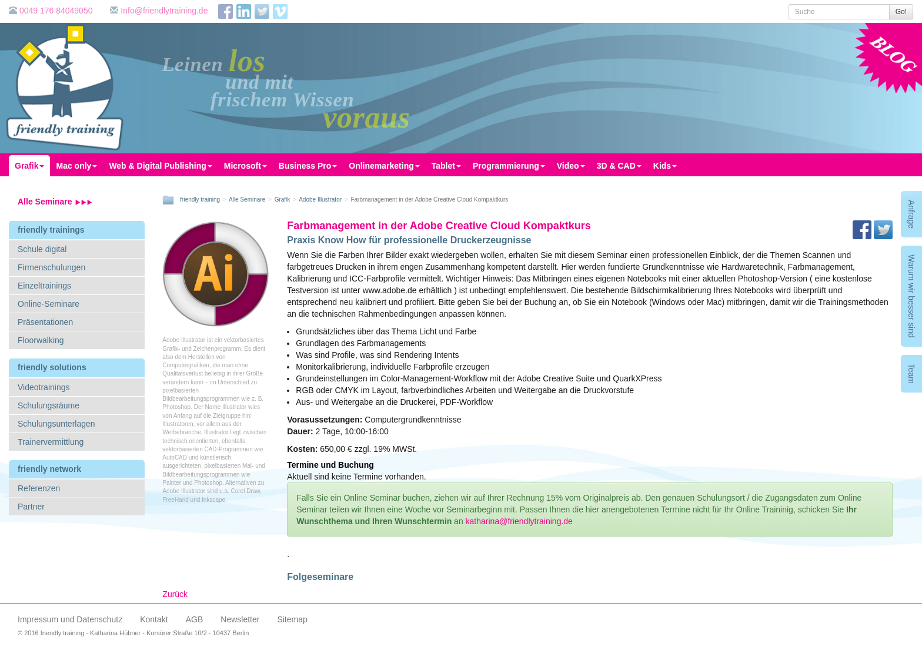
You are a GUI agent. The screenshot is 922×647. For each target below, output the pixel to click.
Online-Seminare (48, 304)
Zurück (175, 594)
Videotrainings (43, 387)
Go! (901, 12)
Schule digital (42, 249)
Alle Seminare (55, 201)
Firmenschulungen (51, 267)
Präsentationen (45, 322)
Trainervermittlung (50, 442)
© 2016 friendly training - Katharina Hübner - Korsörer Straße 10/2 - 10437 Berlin (133, 632)
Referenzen (39, 488)
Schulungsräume (48, 405)
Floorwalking (41, 340)
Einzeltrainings (44, 285)
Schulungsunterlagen (56, 423)
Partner (31, 506)
